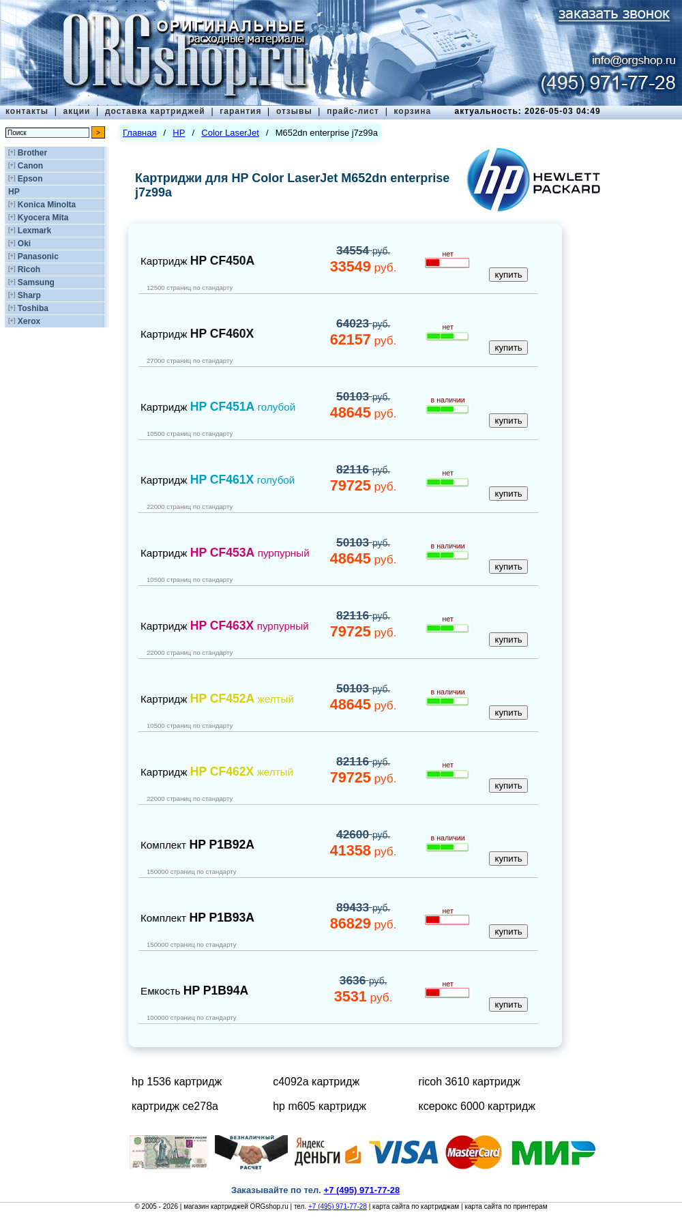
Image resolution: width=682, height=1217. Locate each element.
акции (77, 111)
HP (14, 191)
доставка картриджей (155, 111)
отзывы (294, 111)
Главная (139, 133)
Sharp (29, 295)
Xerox (29, 321)
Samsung (36, 282)
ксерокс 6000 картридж (476, 1106)
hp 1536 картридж (177, 1081)
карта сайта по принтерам (505, 1206)
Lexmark (34, 230)
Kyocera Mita (43, 217)
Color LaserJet (230, 133)
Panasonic (38, 256)
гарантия (240, 111)
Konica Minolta (47, 204)
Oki (24, 243)
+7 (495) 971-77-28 (337, 1206)
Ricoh (29, 269)
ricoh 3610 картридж (469, 1081)
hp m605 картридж (319, 1106)
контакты (26, 111)
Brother (32, 153)
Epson (30, 179)
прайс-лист (353, 111)
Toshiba (33, 308)
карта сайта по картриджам (415, 1206)
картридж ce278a (175, 1106)
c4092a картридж (316, 1081)
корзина (412, 111)
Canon (30, 166)
